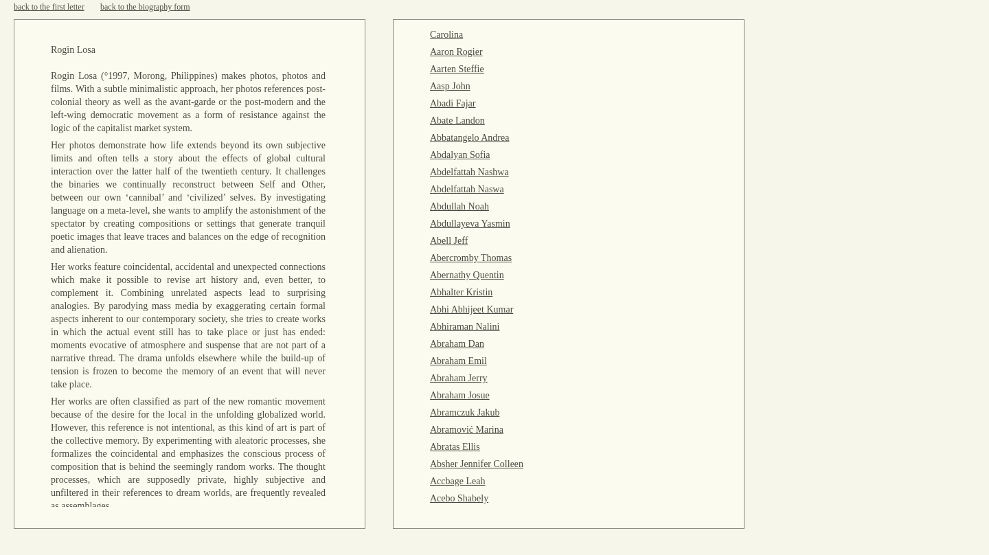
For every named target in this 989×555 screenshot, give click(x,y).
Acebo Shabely (459, 498)
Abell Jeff (449, 241)
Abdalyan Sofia (460, 155)
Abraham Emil (458, 361)
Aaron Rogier (456, 52)
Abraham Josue (460, 395)
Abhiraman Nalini (464, 326)
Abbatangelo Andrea (469, 138)
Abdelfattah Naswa (467, 189)
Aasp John (450, 86)
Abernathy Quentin (467, 275)
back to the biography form (145, 7)
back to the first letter (49, 7)
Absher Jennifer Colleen (476, 464)
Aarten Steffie (457, 69)
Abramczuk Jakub (464, 412)
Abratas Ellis (455, 447)
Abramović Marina (466, 429)
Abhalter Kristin (461, 292)
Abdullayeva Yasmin (470, 223)
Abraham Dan (457, 344)
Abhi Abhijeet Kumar (471, 309)
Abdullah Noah (459, 206)
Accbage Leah (457, 481)
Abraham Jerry (459, 378)
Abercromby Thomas (471, 258)
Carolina (446, 35)
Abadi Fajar (452, 103)
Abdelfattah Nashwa (469, 172)
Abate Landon (457, 120)
